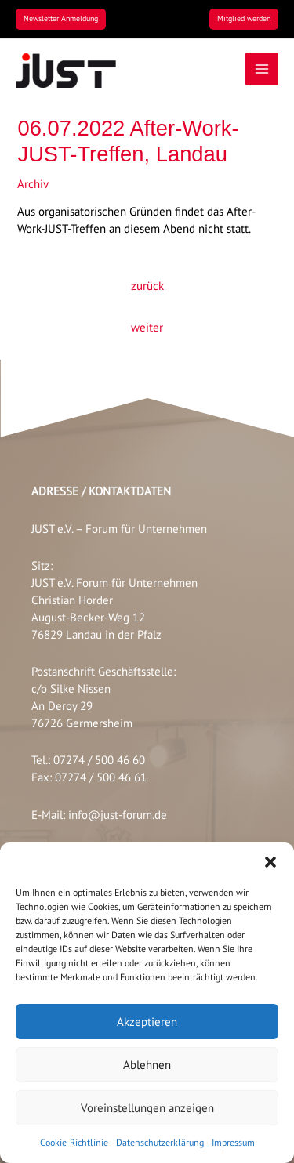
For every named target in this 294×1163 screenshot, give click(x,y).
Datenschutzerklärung (160, 1142)
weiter (147, 327)
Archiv (33, 183)
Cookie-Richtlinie (74, 1142)
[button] (270, 862)
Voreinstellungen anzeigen (147, 1107)
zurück (147, 285)
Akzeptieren (147, 1021)
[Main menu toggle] (261, 69)
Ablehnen (147, 1064)
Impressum (233, 1142)
